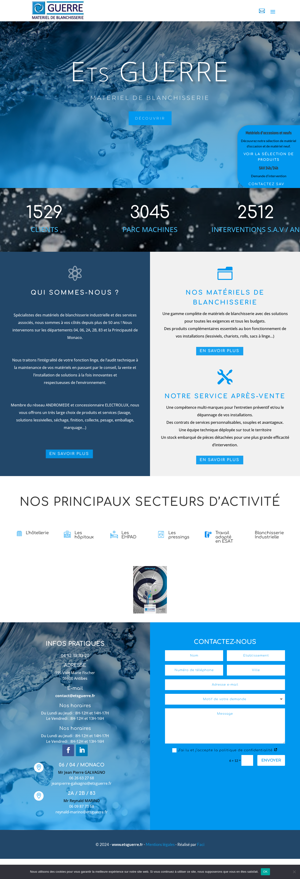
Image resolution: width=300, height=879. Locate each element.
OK (265, 871)
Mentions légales (160, 844)
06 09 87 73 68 (81, 806)
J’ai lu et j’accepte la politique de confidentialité (225, 750)
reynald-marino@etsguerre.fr (82, 812)
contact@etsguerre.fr (75, 695)
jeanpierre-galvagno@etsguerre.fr (82, 783)
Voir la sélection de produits (259, 157)
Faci (200, 844)
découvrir (104, 118)
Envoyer (271, 760)
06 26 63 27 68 (81, 778)
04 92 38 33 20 (75, 655)
